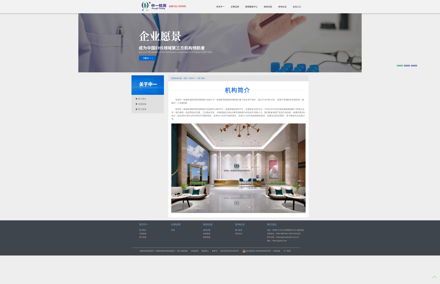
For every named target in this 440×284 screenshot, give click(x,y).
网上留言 (238, 230)
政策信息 (268, 6)
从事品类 (235, 6)
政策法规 (206, 230)
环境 (173, 230)
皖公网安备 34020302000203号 (271, 251)
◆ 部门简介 (140, 99)
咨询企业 (282, 6)
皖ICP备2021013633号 (244, 251)
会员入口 (297, 6)
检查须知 (206, 237)
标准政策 (206, 234)
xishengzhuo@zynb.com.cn (287, 237)
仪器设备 (142, 234)
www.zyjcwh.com (279, 241)
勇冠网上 (219, 251)
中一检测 (301, 251)
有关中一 (220, 6)
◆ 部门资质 (140, 109)
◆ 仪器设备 (140, 104)
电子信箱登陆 (197, 251)
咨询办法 (238, 234)
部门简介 (142, 230)
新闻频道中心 (251, 6)
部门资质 (142, 237)
